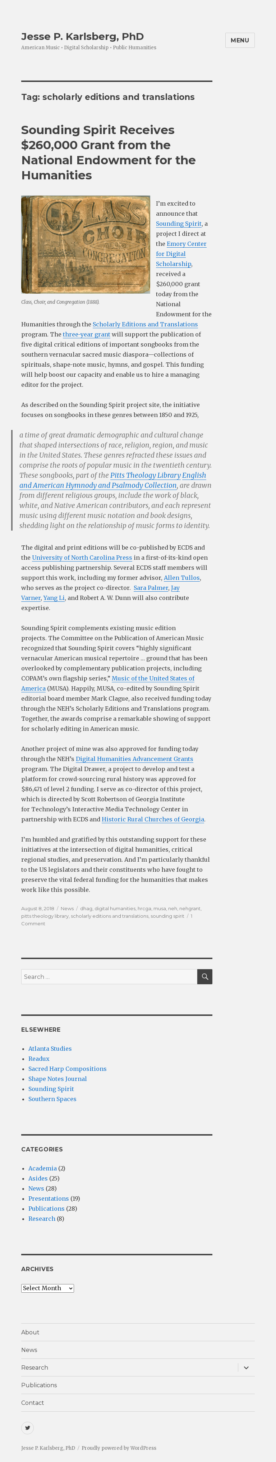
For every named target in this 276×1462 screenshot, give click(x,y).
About (30, 1332)
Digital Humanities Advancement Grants (134, 758)
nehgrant (190, 908)
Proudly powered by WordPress (119, 1448)
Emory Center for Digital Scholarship (181, 253)
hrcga (144, 908)
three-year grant (86, 334)
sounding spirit (167, 916)
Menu (240, 40)
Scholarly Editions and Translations (145, 324)
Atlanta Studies (50, 1048)
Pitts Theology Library (145, 475)
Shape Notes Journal (57, 1078)
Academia (42, 1168)
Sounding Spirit (179, 223)
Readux (39, 1058)
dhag (86, 908)
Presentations (48, 1198)
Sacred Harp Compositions (67, 1068)
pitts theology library (45, 916)
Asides (38, 1178)
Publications (46, 1208)
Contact (32, 1402)
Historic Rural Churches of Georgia (153, 819)
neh (172, 908)
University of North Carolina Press (82, 557)
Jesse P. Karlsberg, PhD (82, 36)
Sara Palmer (151, 587)
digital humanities (115, 908)
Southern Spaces (52, 1099)
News (67, 908)
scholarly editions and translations (109, 916)
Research (41, 1218)
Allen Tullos (182, 577)
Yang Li (54, 597)
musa (159, 908)
